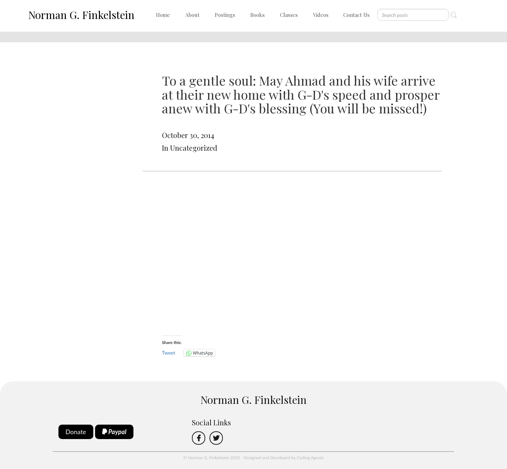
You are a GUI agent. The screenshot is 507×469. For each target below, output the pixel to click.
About (192, 14)
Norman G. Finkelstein (81, 15)
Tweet (168, 353)
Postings (225, 14)
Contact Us (356, 14)
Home (163, 14)
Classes (289, 14)
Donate (75, 432)
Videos (320, 14)
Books (257, 14)
